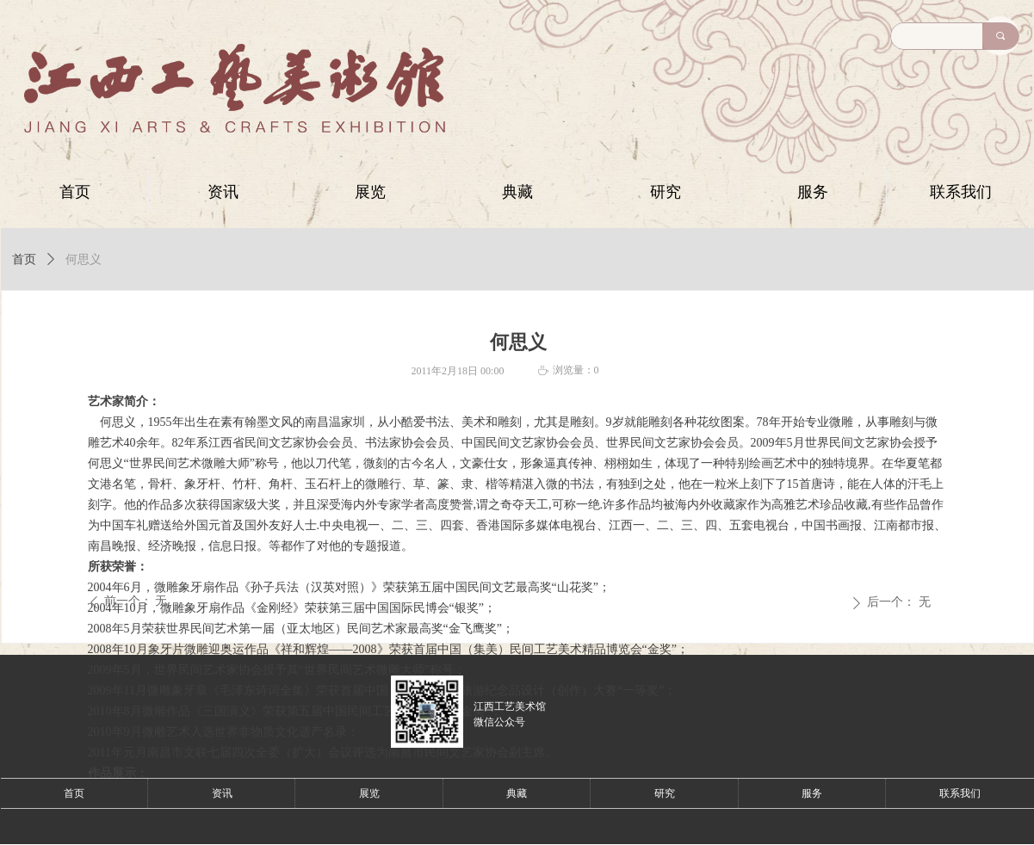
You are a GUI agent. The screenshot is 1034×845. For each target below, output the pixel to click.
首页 (24, 259)
